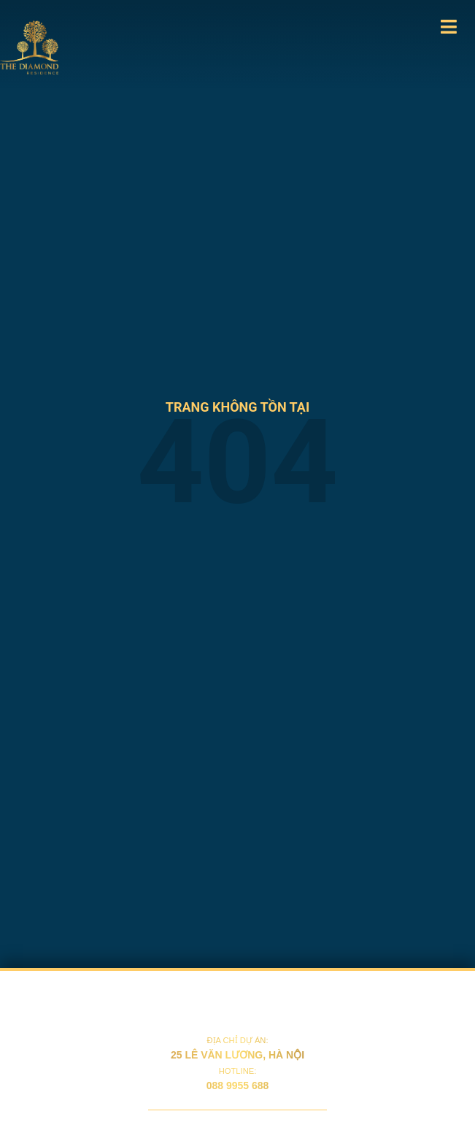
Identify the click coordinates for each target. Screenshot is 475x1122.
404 (237, 462)
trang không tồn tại (237, 407)
